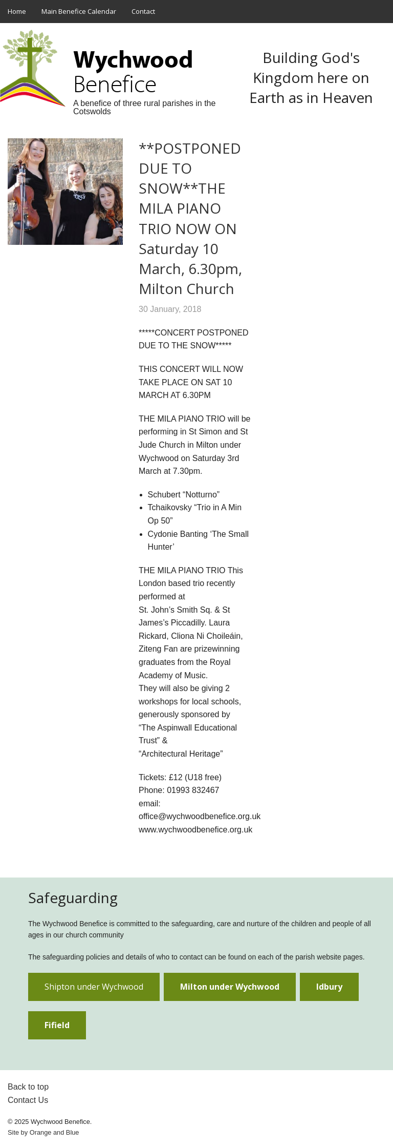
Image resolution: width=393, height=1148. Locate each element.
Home (17, 11)
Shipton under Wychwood (94, 986)
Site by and (43, 1132)
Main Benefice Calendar (78, 11)
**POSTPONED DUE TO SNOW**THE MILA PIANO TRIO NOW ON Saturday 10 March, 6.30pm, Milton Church (190, 218)
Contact (143, 11)
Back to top (28, 1086)
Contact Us (28, 1100)
